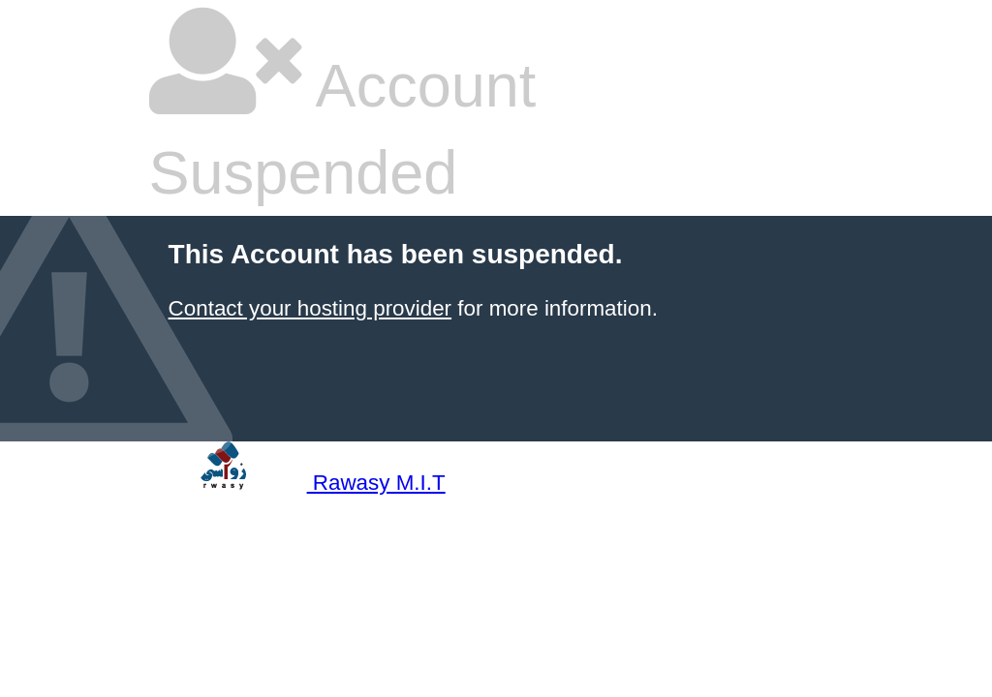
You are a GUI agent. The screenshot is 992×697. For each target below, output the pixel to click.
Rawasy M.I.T (297, 482)
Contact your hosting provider (310, 308)
